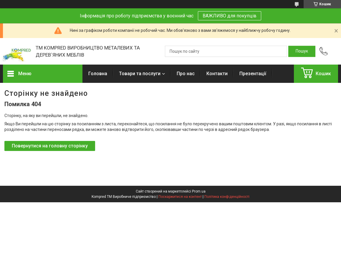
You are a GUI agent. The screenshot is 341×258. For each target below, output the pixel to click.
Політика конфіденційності (226, 197)
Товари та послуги (139, 73)
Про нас (186, 73)
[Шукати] (301, 51)
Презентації (252, 73)
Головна (97, 73)
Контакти (217, 73)
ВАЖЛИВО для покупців (229, 16)
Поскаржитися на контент (180, 197)
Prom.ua (199, 191)
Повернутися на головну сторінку (50, 146)
